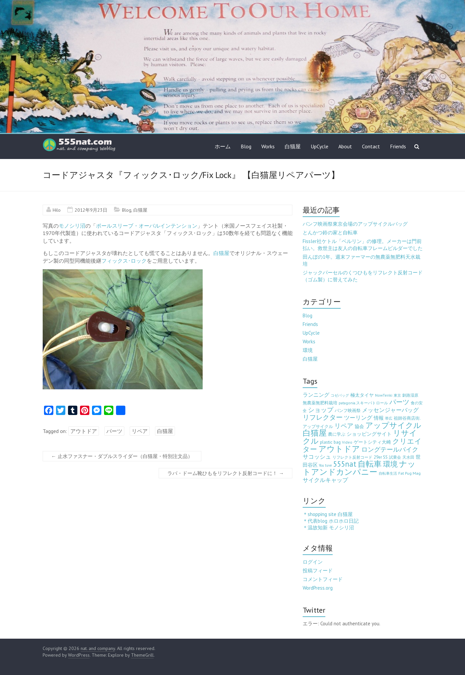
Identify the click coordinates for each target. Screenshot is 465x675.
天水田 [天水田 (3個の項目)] (408, 457)
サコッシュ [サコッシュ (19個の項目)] (317, 456)
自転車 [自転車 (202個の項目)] (370, 464)
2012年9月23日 (91, 210)
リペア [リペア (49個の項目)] (343, 425)
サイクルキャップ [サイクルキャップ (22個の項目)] (325, 480)
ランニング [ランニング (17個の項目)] (316, 394)
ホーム (223, 146)
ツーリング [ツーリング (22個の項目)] (358, 417)
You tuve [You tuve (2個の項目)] (325, 465)
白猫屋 (293, 146)
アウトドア (83, 431)
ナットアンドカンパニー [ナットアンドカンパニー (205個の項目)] (359, 468)
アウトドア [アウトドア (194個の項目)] (339, 449)
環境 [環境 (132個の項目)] (390, 464)
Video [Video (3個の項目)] (347, 442)
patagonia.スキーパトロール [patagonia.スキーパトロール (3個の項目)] (363, 402)
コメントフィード (323, 579)
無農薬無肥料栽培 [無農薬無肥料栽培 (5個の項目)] (320, 403)
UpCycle (319, 146)
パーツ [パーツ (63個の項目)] (399, 401)
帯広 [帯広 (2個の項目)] (388, 418)
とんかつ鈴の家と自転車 (330, 232)
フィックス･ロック (124, 260)
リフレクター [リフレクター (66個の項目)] (323, 417)
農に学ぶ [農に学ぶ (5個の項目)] (336, 434)
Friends (398, 146)
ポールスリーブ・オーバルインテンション (146, 225)
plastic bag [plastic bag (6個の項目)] (330, 442)
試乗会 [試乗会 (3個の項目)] (395, 457)
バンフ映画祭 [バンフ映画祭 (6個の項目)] (348, 410)
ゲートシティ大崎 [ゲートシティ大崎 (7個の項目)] (372, 442)
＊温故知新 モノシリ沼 (328, 527)
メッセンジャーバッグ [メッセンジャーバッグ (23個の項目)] (390, 410)
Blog (246, 146)
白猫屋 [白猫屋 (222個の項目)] (315, 433)
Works (268, 146)
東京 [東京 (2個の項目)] (397, 395)
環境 (308, 350)
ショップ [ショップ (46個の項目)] (320, 410)
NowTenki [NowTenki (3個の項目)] (383, 395)
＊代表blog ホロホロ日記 (331, 521)
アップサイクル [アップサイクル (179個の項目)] (393, 425)
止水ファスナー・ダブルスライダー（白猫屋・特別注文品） (122, 456)
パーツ (114, 431)
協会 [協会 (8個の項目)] (359, 426)
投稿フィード (318, 570)
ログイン (313, 562)
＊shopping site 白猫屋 (328, 514)
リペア (140, 431)
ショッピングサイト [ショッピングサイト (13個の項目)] (369, 433)
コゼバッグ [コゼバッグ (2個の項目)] (340, 395)
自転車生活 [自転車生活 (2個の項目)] (388, 473)
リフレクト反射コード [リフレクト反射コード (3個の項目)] (352, 457)
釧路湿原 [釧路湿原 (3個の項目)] (410, 395)
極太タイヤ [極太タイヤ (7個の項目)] (362, 395)
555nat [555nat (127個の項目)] (344, 464)
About (345, 146)
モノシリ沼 (72, 225)
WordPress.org (318, 588)
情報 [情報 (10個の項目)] (379, 418)
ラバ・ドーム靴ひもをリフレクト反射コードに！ (225, 473)
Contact (371, 146)
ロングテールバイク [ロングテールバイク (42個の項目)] (389, 449)
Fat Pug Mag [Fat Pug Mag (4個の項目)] (409, 473)
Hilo (57, 210)
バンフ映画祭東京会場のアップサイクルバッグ (355, 224)
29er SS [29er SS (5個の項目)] (381, 457)
